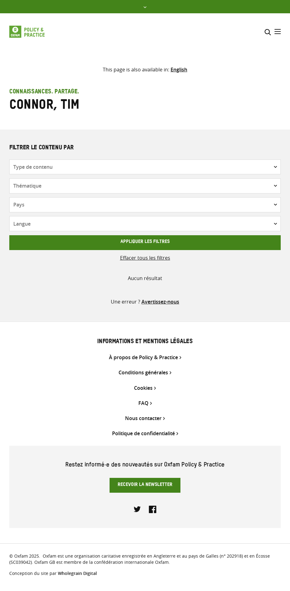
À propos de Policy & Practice (143, 357)
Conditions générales (143, 373)
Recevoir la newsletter (145, 485)
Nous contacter (143, 418)
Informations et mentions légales (145, 342)
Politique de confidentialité (143, 433)
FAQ (143, 403)
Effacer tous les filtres (145, 257)
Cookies (143, 388)
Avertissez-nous (160, 301)
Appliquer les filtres (145, 242)
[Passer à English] (179, 70)
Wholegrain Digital (77, 573)
